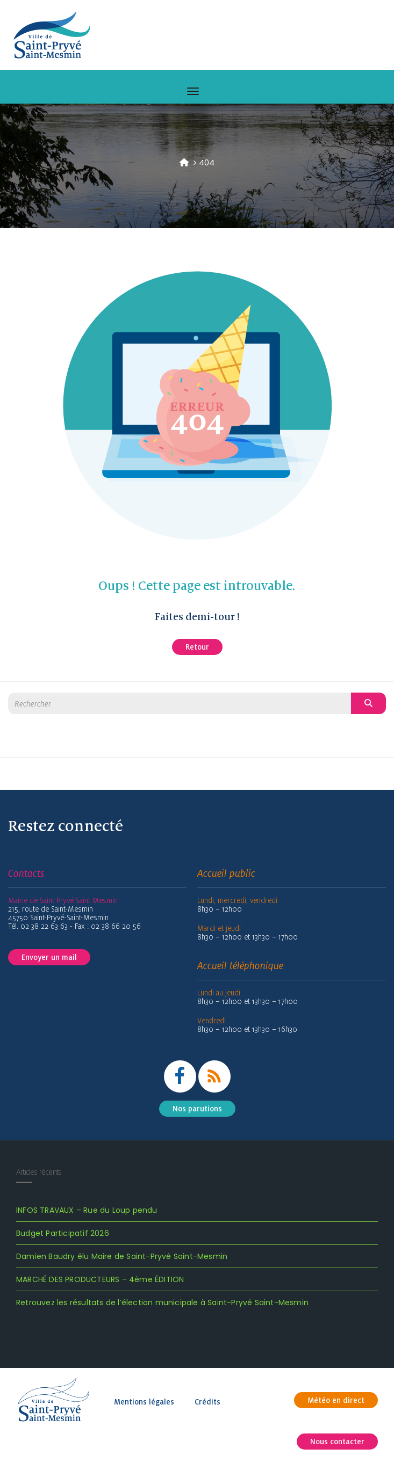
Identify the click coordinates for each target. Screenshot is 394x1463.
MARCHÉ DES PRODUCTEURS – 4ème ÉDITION (100, 1279)
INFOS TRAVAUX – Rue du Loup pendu (86, 1210)
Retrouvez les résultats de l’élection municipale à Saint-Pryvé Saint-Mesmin (162, 1302)
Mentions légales (144, 1402)
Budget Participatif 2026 (62, 1233)
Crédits (207, 1402)
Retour (197, 647)
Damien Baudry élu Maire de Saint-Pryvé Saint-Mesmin (121, 1256)
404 (206, 162)
